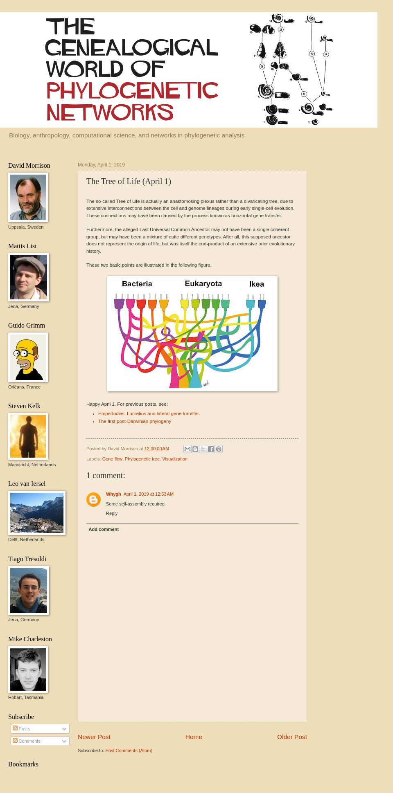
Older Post (292, 736)
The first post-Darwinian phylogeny (134, 421)
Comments (27, 741)
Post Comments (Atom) (128, 750)
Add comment (104, 529)
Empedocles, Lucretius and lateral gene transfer (148, 413)
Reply (111, 513)
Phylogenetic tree (142, 458)
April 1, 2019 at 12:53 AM (149, 494)
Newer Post (94, 736)
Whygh (113, 494)
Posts (21, 728)
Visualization (174, 458)
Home (193, 736)
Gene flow (112, 458)
